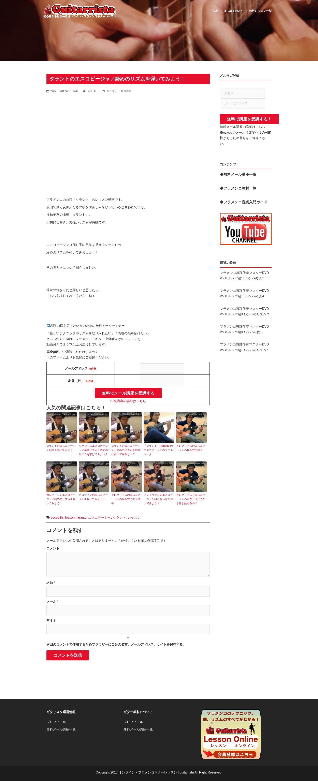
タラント (119, 517)
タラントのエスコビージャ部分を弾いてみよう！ (60, 448)
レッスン (134, 517)
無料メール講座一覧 (61, 729)
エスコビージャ (99, 517)
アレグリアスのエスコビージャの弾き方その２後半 (125, 499)
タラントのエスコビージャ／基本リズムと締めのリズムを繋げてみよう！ (93, 450)
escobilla (57, 517)
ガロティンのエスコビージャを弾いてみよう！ (93, 497)
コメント (52, 548)
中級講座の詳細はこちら (128, 401)
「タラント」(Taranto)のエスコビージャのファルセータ (158, 450)
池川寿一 (93, 91)
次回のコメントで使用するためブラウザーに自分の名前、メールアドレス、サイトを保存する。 (116, 644)
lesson (70, 517)
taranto (81, 517)
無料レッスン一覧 (260, 10)
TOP (215, 10)
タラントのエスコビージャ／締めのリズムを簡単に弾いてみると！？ (125, 450)
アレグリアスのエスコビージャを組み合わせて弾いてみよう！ (158, 499)
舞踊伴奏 (126, 91)
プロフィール (56, 722)
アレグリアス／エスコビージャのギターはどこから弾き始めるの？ (190, 499)
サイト (51, 620)
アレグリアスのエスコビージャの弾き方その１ (190, 448)
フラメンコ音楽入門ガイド (245, 202)
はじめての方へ (233, 10)
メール (52, 601)
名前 (50, 583)
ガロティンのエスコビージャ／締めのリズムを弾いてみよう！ (60, 499)
